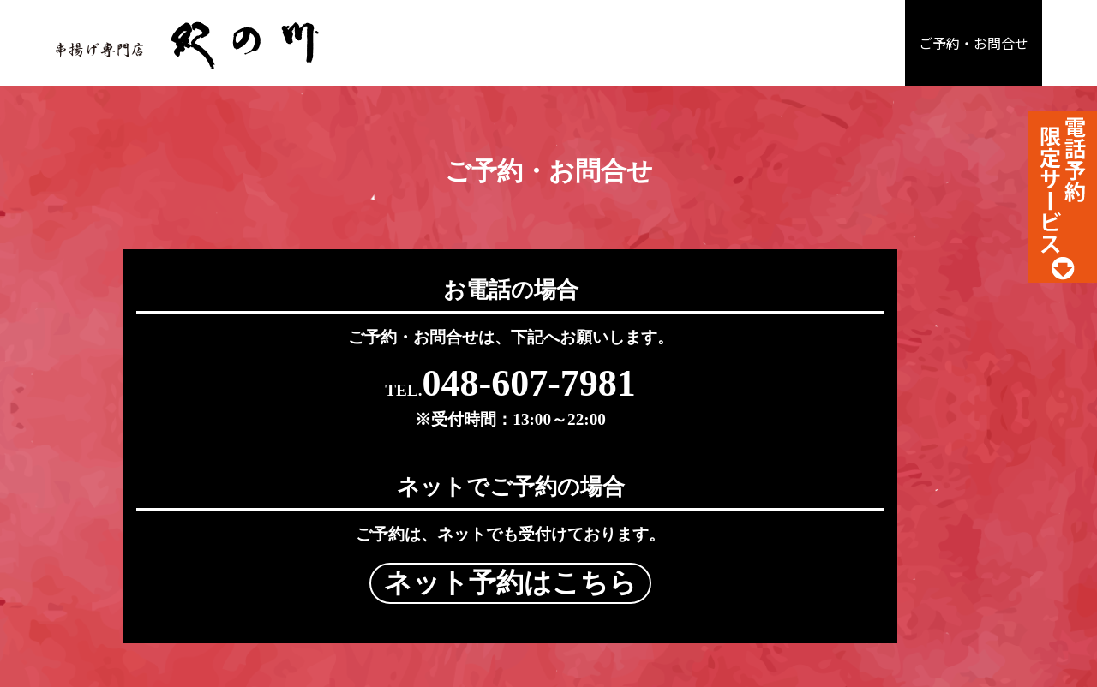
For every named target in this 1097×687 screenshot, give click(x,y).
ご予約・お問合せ (973, 43)
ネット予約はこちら (763, 397)
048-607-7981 (334, 395)
